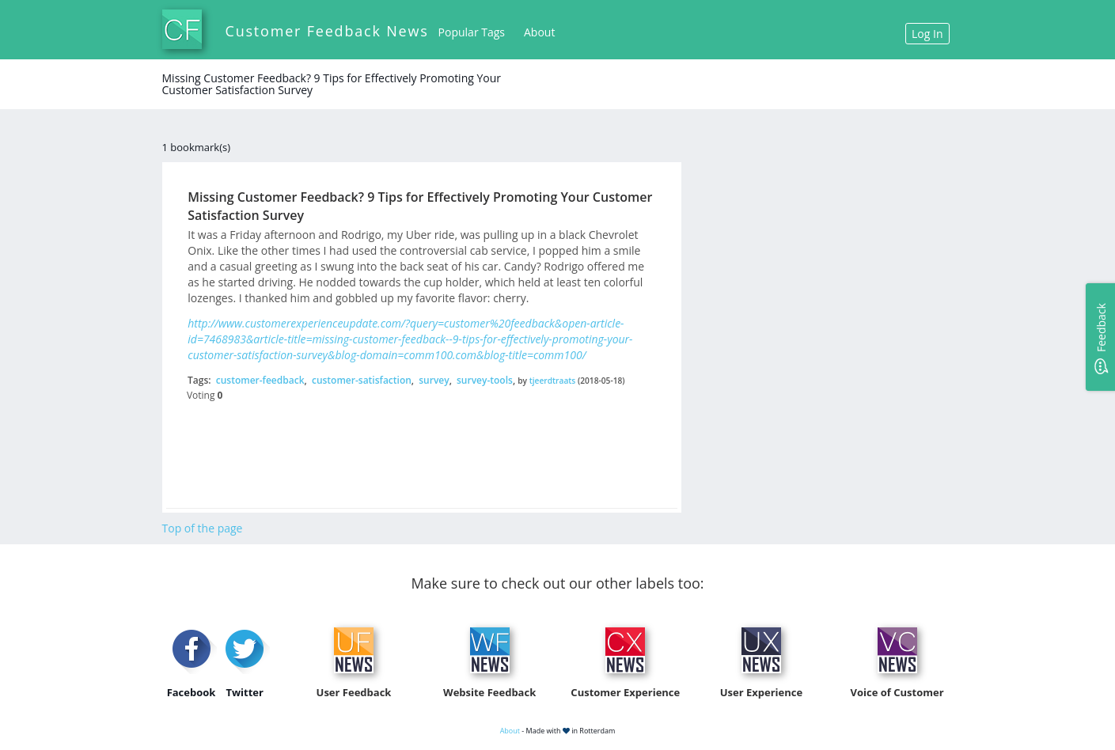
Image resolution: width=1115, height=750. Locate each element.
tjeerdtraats (552, 380)
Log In (927, 33)
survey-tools (485, 380)
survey (434, 380)
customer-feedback (260, 380)
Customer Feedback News (327, 30)
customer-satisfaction (361, 380)
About (539, 32)
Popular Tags (471, 32)
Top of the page (202, 528)
